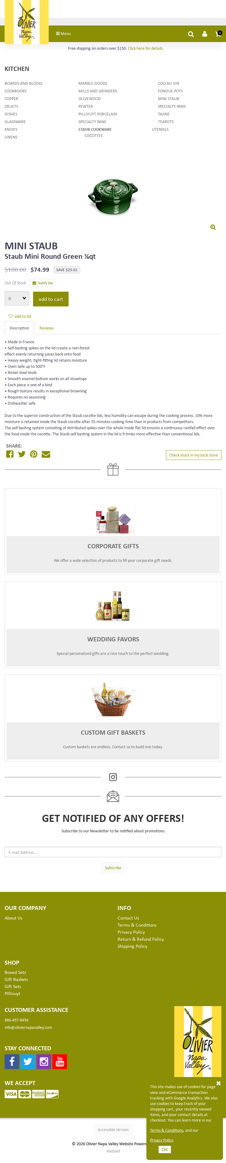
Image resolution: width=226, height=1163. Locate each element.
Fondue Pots (170, 96)
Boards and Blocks (23, 88)
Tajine (164, 119)
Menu (76, 38)
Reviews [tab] (47, 333)
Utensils (160, 134)
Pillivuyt (12, 998)
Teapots (166, 126)
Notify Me (42, 288)
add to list (20, 321)
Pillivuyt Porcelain (97, 119)
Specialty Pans (92, 126)
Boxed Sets (15, 977)
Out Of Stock (15, 287)
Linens (11, 142)
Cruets (11, 111)
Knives (11, 134)
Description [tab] (19, 333)
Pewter (85, 111)
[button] (218, 38)
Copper (11, 103)
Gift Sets (13, 991)
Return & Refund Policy (141, 943)
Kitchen (17, 73)
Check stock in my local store (193, 460)
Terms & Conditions (166, 1130)
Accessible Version (113, 1135)
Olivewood (89, 103)
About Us (13, 923)
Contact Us (128, 923)
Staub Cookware (95, 134)
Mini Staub (168, 103)
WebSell (113, 1156)
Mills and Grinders (97, 96)
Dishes (11, 119)
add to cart (51, 303)
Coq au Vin (168, 88)
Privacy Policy (161, 1140)
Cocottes (94, 140)
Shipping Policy (132, 950)
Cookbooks (15, 96)
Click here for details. (146, 53)
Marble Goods (92, 88)
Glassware (15, 126)
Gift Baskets (16, 984)
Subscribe (113, 872)
